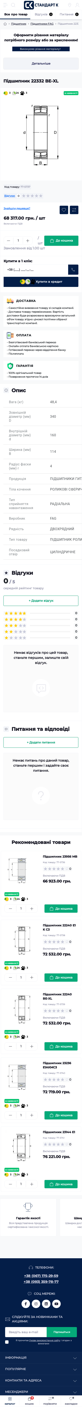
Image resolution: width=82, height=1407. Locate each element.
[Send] (73, 270)
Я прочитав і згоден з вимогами (44, 1342)
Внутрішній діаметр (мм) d (20, 435)
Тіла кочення (20, 489)
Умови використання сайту (44, 1340)
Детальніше (41, 63)
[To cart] (61, 908)
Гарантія (24, 366)
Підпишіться (61, 1332)
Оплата (23, 335)
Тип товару (18, 540)
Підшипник (18, 23)
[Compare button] (74, 210)
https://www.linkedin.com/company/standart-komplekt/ (46, 1304)
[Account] (77, 5)
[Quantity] (18, 241)
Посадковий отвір (19, 552)
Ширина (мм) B (20, 452)
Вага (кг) (16, 402)
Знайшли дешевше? (17, 208)
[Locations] (70, 5)
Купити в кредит (41, 282)
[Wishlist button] (64, 210)
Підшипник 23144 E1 (59, 1132)
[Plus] (27, 241)
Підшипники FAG (41, 23)
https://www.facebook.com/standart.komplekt (26, 1304)
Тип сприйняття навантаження (21, 504)
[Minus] (8, 241)
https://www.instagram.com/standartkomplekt (36, 1304)
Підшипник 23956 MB (60, 856)
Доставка (26, 301)
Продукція (17, 479)
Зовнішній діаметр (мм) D (20, 417)
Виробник (17, 518)
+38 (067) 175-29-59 (41, 1276)
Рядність (16, 529)
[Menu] (5, 5)
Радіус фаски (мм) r (20, 466)
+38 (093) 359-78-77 (41, 1282)
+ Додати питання (41, 742)
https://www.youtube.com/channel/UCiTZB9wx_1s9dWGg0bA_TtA (56, 1304)
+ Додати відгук (41, 601)
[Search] (13, 5)
